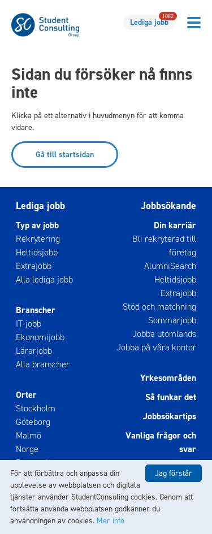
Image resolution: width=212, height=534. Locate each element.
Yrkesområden (168, 378)
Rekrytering (38, 239)
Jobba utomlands (164, 334)
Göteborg (33, 422)
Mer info (110, 520)
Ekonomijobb (40, 337)
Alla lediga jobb (44, 279)
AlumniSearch (170, 266)
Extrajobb (33, 266)
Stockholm (35, 408)
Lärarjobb (34, 351)
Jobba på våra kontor (156, 347)
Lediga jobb (152, 21)
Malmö (28, 435)
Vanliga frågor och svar (161, 442)
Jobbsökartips (169, 416)
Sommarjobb (172, 320)
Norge (27, 449)
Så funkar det (170, 397)
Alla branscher (43, 364)
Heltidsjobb (37, 252)
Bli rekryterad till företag (164, 245)
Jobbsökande (168, 205)
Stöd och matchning (159, 306)
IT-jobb (28, 323)
